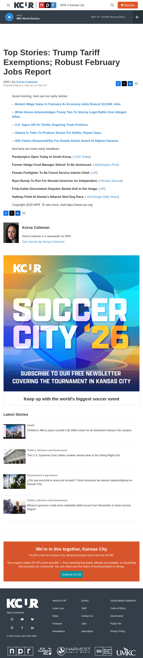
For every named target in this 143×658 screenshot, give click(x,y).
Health (31, 425)
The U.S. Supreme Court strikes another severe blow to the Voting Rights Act (73, 455)
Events (85, 600)
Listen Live (58, 608)
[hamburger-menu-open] (8, 5)
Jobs (84, 623)
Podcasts (57, 623)
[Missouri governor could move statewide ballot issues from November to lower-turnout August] (14, 506)
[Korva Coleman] (11, 233)
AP (94, 173)
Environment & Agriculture (42, 475)
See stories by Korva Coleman (43, 242)
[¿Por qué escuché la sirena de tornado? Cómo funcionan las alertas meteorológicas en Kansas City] (14, 481)
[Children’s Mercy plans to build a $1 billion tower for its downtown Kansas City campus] (14, 431)
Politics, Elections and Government (47, 450)
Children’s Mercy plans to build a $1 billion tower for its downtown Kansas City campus (79, 430)
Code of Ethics (118, 608)
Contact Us (87, 616)
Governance (116, 616)
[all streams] (138, 17)
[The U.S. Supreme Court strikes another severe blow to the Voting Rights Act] (14, 456)
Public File (115, 623)
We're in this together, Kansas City (71, 549)
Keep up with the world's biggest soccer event (71, 398)
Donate (129, 5)
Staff (83, 608)
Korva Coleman (27, 82)
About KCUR (59, 600)
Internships (87, 631)
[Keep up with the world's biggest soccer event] (71, 323)
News (55, 616)
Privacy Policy (117, 631)
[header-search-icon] (112, 5)
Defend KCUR (71, 574)
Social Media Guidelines (123, 600)
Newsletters (58, 631)
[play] (9, 17)
